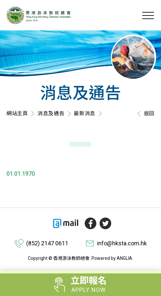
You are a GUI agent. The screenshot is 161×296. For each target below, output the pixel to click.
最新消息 (84, 113)
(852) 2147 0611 (47, 243)
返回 (144, 113)
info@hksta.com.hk (122, 243)
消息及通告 (51, 113)
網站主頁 (17, 113)
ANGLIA (124, 258)
